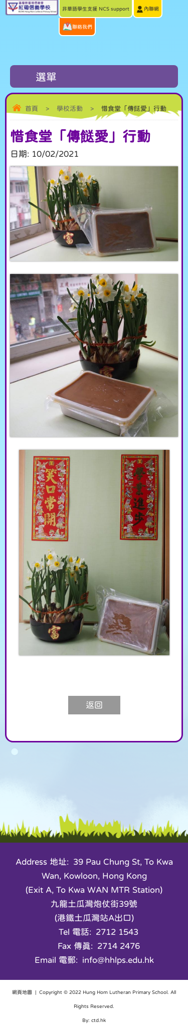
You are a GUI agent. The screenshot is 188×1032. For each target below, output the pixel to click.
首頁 (31, 108)
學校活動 (70, 108)
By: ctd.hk (94, 1019)
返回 (94, 705)
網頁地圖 (22, 991)
